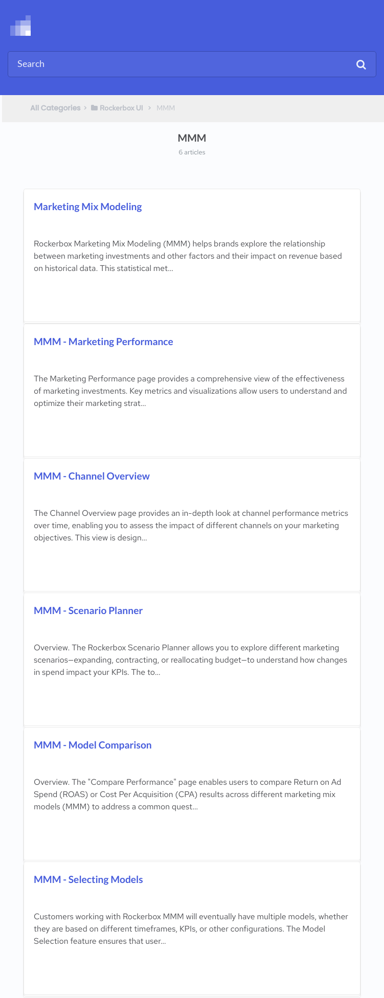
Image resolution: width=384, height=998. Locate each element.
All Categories (55, 108)
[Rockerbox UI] (116, 108)
